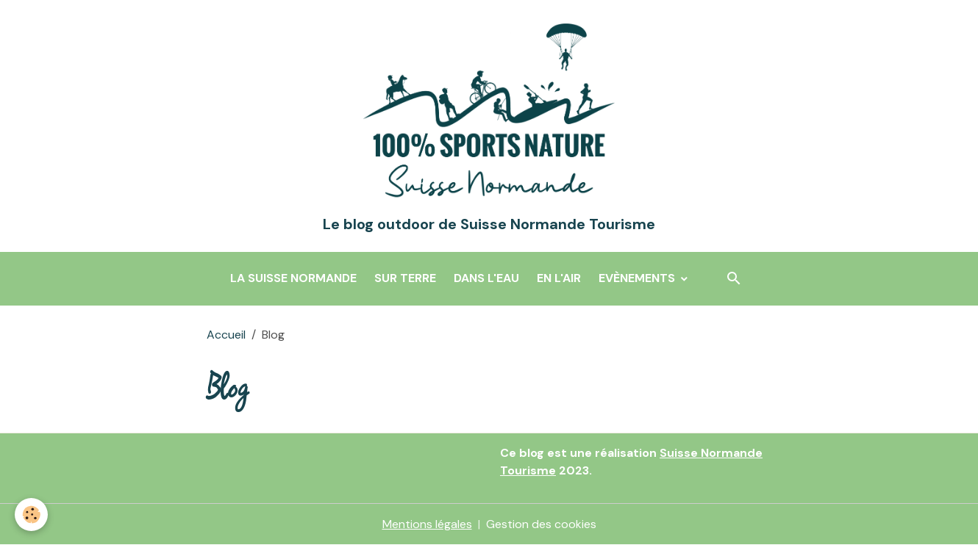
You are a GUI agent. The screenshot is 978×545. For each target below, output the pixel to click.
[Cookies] (31, 514)
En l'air (559, 278)
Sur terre (405, 278)
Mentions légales (427, 524)
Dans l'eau (486, 278)
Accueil (226, 334)
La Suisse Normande (293, 278)
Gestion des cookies (541, 524)
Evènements (638, 278)
